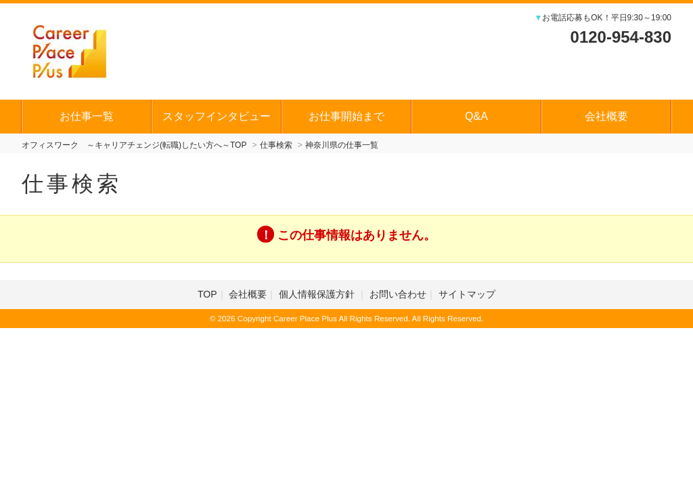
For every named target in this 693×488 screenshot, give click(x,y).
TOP (207, 294)
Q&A (476, 116)
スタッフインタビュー (216, 116)
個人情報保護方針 (318, 294)
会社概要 (606, 116)
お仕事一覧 (87, 116)
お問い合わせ (398, 294)
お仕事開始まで (346, 116)
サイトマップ (467, 294)
